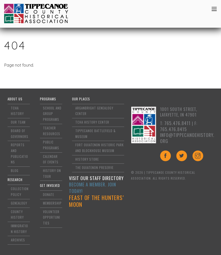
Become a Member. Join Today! (92, 187)
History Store (87, 159)
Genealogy (19, 203)
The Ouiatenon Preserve (94, 167)
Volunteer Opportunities (51, 217)
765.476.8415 (173, 129)
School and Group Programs (52, 114)
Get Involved (50, 185)
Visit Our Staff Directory (96, 178)
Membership (52, 203)
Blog (14, 170)
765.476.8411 (177, 123)
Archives (18, 240)
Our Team (18, 122)
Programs (48, 99)
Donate (48, 194)
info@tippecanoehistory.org (187, 138)
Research (15, 179)
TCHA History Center (92, 122)
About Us (15, 99)
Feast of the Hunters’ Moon (96, 201)
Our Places (81, 99)
